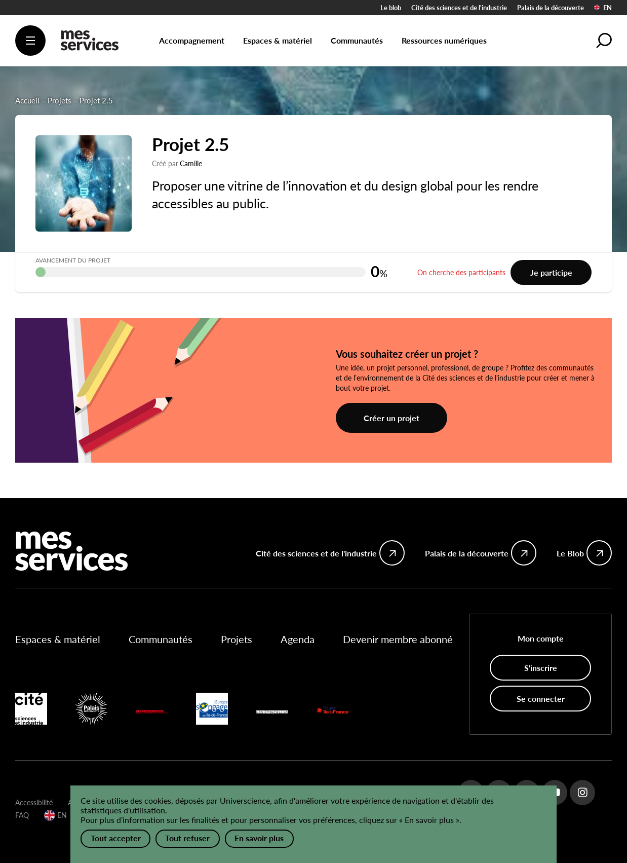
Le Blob (570, 553)
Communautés (160, 639)
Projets (236, 639)
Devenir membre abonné (398, 639)
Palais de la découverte (550, 8)
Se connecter (541, 698)
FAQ (22, 815)
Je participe (551, 272)
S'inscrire (540, 667)
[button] (604, 40)
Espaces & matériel (57, 639)
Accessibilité (34, 802)
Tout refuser (188, 838)
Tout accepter (116, 838)
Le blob (390, 8)
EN (603, 8)
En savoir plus (259, 838)
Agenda (298, 639)
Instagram (582, 792)
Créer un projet (391, 418)
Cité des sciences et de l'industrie (459, 8)
